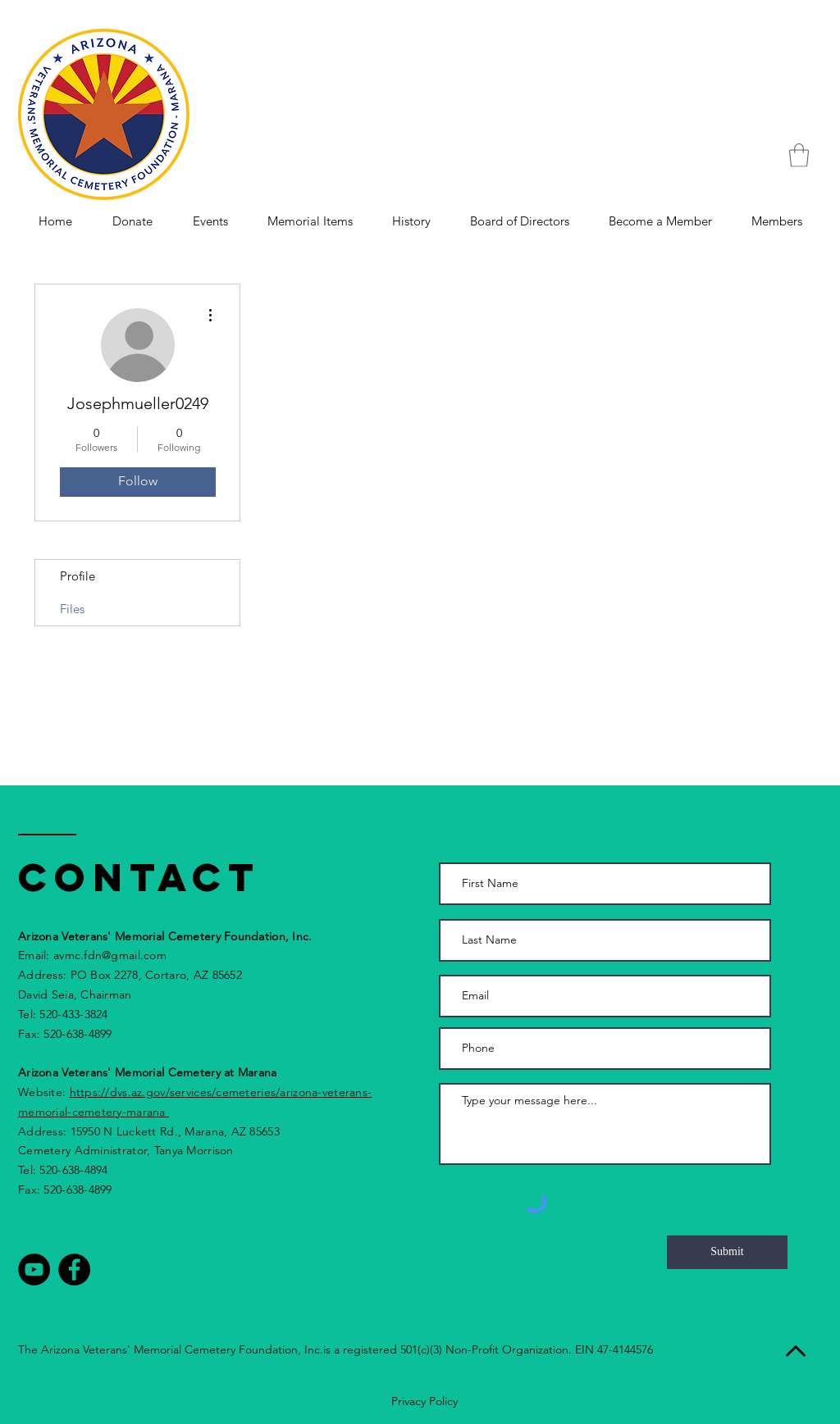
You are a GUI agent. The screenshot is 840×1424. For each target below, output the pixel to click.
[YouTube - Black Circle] (34, 1269)
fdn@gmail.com (125, 955)
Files (72, 608)
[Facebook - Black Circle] (74, 1269)
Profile (77, 576)
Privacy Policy (424, 1401)
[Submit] (727, 1252)
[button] (799, 155)
